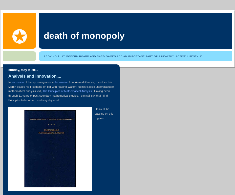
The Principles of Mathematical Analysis (67, 91)
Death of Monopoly (84, 36)
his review (17, 82)
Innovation (61, 82)
